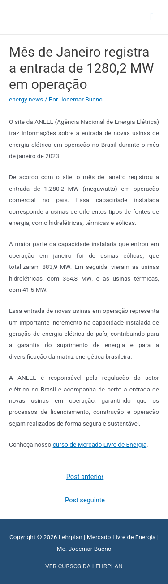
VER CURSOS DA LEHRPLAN (84, 566)
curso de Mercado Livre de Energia (99, 444)
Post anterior (85, 477)
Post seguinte (85, 500)
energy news (26, 99)
